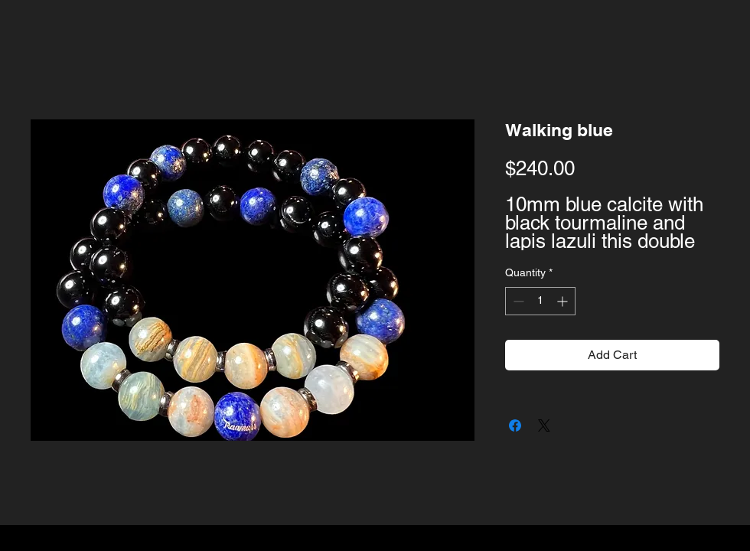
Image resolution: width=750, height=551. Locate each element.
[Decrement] (517, 301)
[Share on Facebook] (515, 425)
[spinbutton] (540, 301)
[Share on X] (544, 425)
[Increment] (563, 301)
